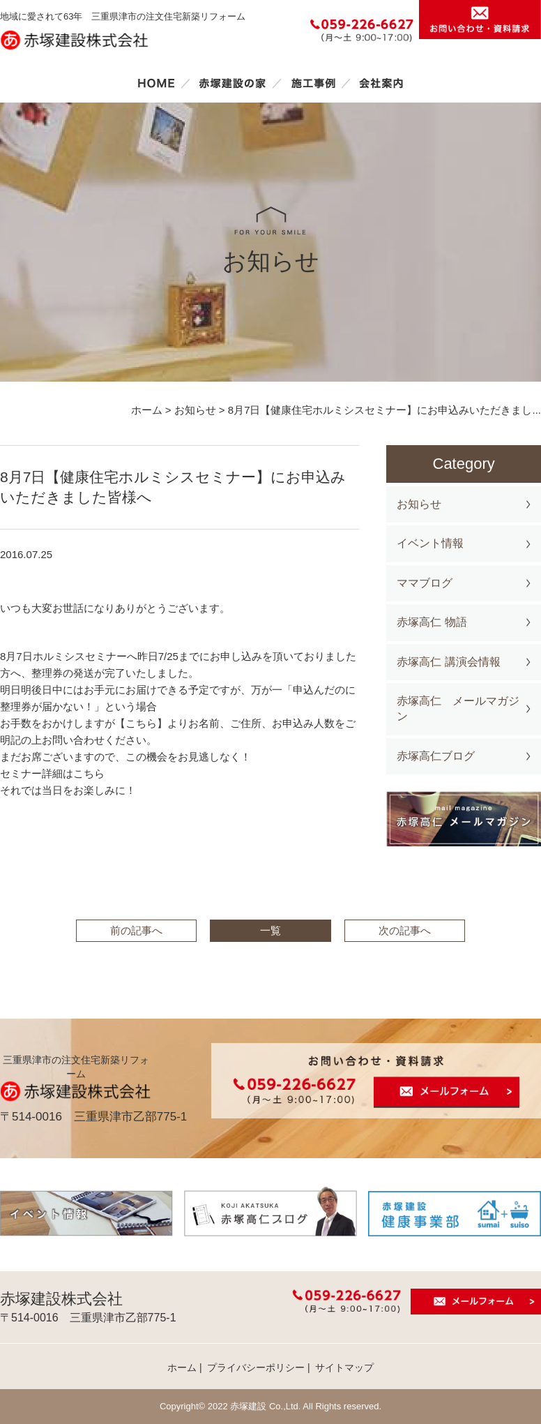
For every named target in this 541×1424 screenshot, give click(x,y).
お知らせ (419, 504)
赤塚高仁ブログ (436, 756)
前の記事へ (136, 930)
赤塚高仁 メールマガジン (458, 708)
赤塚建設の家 (232, 83)
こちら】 (146, 723)
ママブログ (424, 583)
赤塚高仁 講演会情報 (448, 662)
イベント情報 (430, 543)
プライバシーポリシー (256, 1367)
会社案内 (381, 83)
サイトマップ (344, 1367)
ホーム (156, 83)
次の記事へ (405, 930)
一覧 (270, 930)
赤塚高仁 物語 (431, 622)
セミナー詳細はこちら (52, 773)
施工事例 (313, 83)
